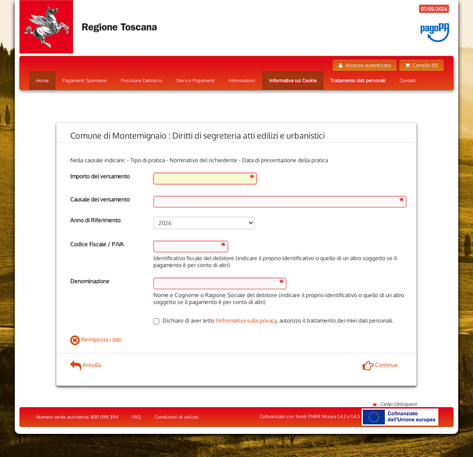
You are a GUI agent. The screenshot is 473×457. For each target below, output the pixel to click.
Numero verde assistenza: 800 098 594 (77, 417)
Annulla (85, 364)
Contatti (408, 80)
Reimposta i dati (95, 339)
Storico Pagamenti (195, 80)
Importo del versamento (100, 176)
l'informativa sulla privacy (246, 320)
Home (42, 80)
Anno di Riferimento (95, 220)
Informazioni (242, 80)
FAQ (136, 417)
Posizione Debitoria (141, 80)
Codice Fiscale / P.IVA (97, 244)
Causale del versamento (100, 199)
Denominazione (89, 281)
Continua (380, 364)
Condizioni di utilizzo (177, 417)
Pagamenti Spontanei (84, 80)
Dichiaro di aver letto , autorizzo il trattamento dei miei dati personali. (273, 320)
